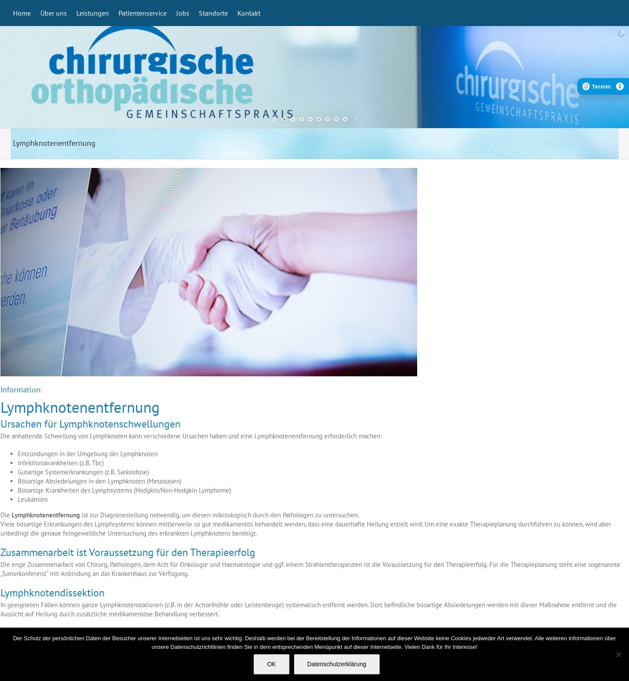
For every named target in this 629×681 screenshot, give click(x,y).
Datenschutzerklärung (336, 664)
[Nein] (618, 654)
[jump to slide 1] (284, 119)
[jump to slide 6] (327, 119)
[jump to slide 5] (319, 119)
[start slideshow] (274, 119)
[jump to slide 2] (293, 119)
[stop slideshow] (354, 119)
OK (271, 664)
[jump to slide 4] (310, 119)
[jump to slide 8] (345, 119)
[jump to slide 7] (336, 119)
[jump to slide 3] (301, 119)
